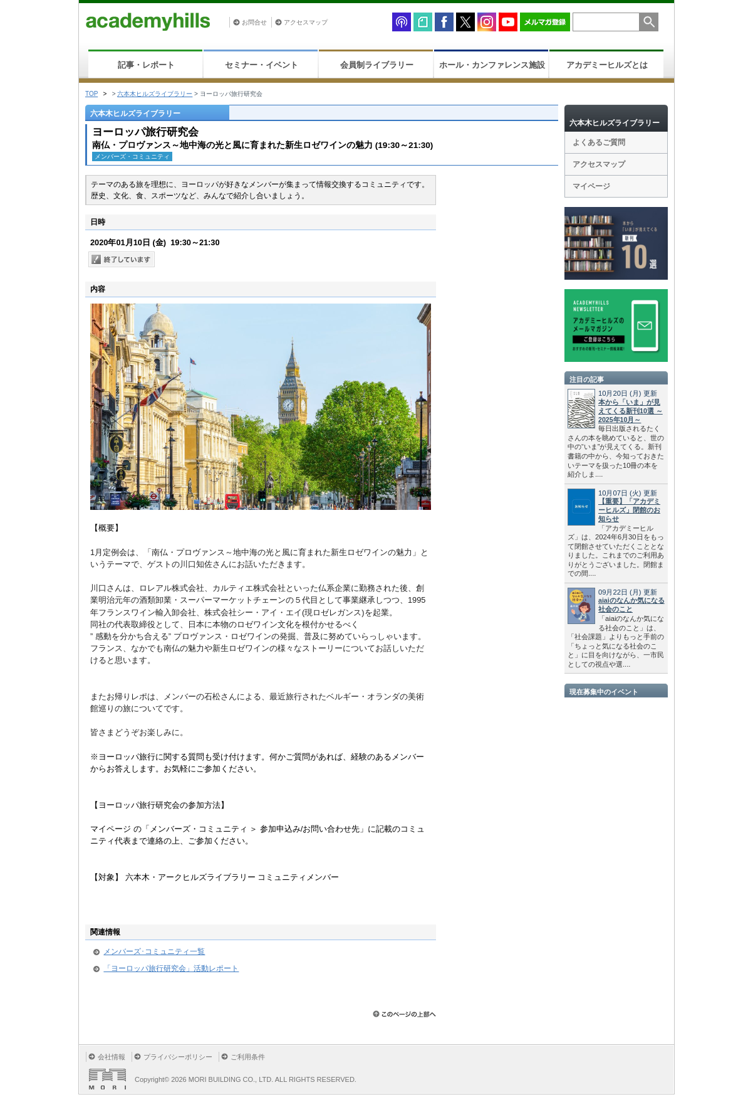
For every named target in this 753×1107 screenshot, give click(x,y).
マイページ (591, 186)
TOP (91, 93)
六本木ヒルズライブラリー (154, 93)
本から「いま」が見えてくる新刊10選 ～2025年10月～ (630, 410)
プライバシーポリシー (177, 1057)
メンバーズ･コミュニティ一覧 (154, 951)
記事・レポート (146, 65)
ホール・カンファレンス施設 (492, 65)
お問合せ (254, 22)
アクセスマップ (306, 22)
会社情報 (111, 1057)
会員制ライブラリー (376, 65)
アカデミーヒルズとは (607, 65)
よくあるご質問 (599, 142)
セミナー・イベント (261, 65)
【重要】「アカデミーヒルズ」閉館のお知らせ (629, 509)
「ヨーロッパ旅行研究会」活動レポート (171, 968)
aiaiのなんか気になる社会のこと (631, 604)
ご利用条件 (248, 1057)
